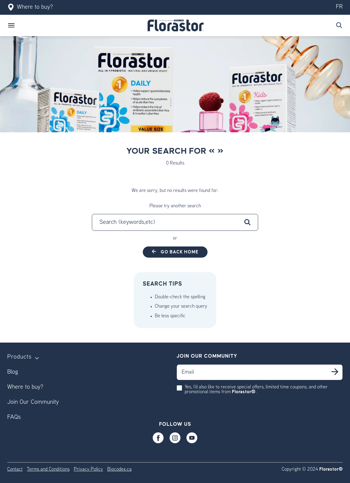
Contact (15, 469)
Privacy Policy (88, 469)
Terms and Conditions (48, 469)
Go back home (178, 252)
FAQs (14, 417)
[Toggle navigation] (11, 25)
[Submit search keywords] (339, 25)
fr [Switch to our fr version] (339, 7)
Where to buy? (30, 7)
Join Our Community (33, 402)
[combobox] (175, 222)
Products (19, 357)
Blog (12, 372)
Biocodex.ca (119, 469)
